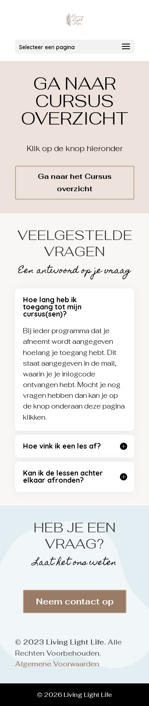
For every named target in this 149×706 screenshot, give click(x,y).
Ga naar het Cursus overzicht (75, 182)
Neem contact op (75, 601)
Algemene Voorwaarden (57, 664)
